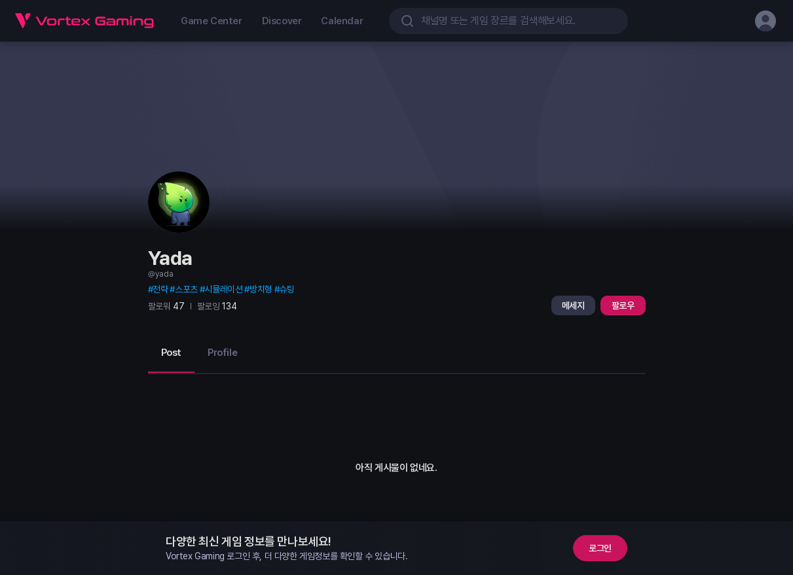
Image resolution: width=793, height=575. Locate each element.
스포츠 (186, 289)
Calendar (342, 21)
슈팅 (286, 289)
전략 (160, 289)
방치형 (260, 289)
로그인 (600, 548)
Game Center (211, 21)
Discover (282, 21)
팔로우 (623, 305)
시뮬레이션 (223, 289)
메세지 (573, 305)
